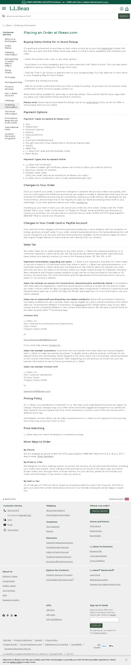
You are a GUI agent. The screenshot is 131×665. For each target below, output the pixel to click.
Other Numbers (45, 456)
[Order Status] (10, 47)
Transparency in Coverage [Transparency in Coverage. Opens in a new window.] (56, 644)
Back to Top (9, 499)
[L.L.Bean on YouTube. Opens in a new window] (16, 615)
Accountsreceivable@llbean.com (40, 340)
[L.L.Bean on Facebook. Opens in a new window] (4, 615)
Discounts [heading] (51, 538)
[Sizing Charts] (10, 71)
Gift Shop (50, 610)
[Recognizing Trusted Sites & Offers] (10, 62)
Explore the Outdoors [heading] (57, 570)
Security (38, 640)
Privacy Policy (100, 633)
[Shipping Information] (10, 53)
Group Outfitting (97, 561)
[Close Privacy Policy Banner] (126, 660)
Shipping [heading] (51, 506)
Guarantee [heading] (51, 522)
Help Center (11, 530)
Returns (49, 531)
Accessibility (76, 644)
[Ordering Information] (10, 106)
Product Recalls (10, 644)
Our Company (9, 590)
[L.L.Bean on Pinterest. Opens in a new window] (8, 615)
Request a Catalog (11, 600)
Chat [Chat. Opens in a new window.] (8, 520)
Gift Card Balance (54, 619)
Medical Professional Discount (59, 543)
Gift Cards (50, 615)
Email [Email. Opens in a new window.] (8, 525)
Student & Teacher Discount (58, 557)
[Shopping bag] (127, 9)
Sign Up (96, 625)
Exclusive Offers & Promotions (59, 561)
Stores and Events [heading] (99, 521)
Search (124, 16)
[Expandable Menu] (4, 8)
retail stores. (92, 102)
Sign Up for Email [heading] (99, 605)
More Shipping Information (58, 515)
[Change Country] (119, 499)
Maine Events (96, 531)
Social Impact (9, 581)
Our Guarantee (53, 526)
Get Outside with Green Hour (60, 579)
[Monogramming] (10, 82)
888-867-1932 (25, 515)
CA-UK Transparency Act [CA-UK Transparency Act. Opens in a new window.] (31, 644)
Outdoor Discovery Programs (59, 575)
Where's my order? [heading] (100, 506)
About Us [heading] (7, 571)
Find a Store (95, 526)
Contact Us (54, 345)
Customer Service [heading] (12, 506)
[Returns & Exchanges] (10, 40)
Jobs (5, 595)
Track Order (99, 511)
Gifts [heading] (48, 605)
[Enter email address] (104, 620)
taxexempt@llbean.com (37, 391)
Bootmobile (95, 536)
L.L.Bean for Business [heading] (101, 546)
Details (105, 2)
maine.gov (80, 305)
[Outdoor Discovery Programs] (10, 136)
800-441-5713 (11, 510)
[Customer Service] (10, 33)
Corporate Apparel (98, 556)
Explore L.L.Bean (10, 576)
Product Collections (23, 640)
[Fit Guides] (10, 77)
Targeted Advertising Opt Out (17, 649)
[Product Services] (10, 88)
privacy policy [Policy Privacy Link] (16, 662)
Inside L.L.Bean (9, 586)
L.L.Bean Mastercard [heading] (102, 570)
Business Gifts (96, 551)
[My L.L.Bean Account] (10, 94)
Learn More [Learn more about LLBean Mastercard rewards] (95, 575)
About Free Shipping (55, 510)
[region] (65, 2)
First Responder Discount (57, 547)
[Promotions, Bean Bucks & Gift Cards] (10, 120)
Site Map (7, 640)
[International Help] (10, 128)
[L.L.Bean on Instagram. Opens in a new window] (12, 615)
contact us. (82, 202)
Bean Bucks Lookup (99, 580)
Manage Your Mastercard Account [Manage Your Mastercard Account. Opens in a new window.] (105, 584)
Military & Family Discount (57, 552)
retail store (107, 48)
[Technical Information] (10, 112)
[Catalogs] (10, 100)
